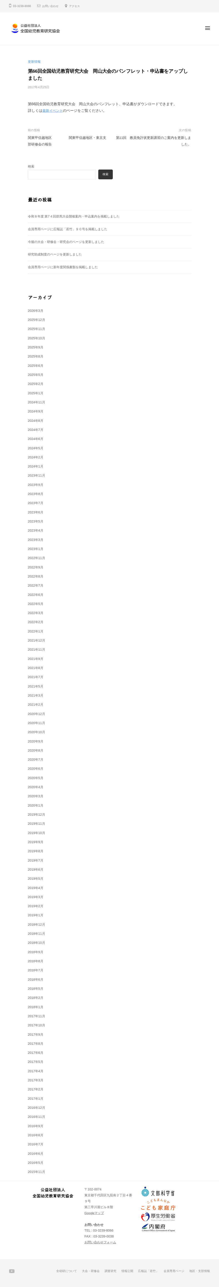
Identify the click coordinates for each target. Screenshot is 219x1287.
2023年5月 (35, 521)
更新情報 (34, 61)
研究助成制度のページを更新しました (55, 254)
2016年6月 (35, 1153)
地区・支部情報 (199, 1271)
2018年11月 (36, 933)
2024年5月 (35, 448)
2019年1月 (35, 915)
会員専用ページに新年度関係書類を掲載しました (63, 267)
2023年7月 (35, 503)
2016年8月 (35, 1135)
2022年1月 (35, 631)
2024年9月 (35, 411)
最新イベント (53, 110)
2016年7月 (35, 1144)
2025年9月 (35, 347)
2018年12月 (36, 924)
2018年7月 (35, 970)
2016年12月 (36, 1108)
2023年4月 (35, 530)
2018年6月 (35, 979)
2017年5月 (35, 1062)
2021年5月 (35, 686)
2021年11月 (36, 649)
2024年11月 (36, 402)
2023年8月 (35, 494)
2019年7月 (35, 860)
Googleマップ (94, 1213)
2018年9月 (35, 952)
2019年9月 (35, 842)
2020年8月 (35, 750)
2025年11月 (36, 329)
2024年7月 (35, 430)
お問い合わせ (51, 6)
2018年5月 (35, 988)
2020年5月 (35, 778)
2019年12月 (36, 814)
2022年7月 (35, 585)
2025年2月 (35, 384)
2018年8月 (35, 961)
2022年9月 (35, 567)
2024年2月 (35, 457)
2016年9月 (35, 1126)
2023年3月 (35, 540)
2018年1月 (35, 1007)
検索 (31, 166)
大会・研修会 (83, 1271)
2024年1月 (35, 466)
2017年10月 (36, 1025)
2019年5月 (35, 878)
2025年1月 (35, 393)
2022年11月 (36, 558)
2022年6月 (35, 595)
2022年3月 (35, 613)
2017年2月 (35, 1089)
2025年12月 (36, 320)
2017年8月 (35, 1043)
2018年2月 (35, 998)
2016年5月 (35, 1163)
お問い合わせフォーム (100, 1242)
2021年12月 (36, 640)
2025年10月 (36, 338)
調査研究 (104, 1271)
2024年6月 (35, 439)
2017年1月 (35, 1098)
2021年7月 (35, 677)
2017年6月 (35, 1053)
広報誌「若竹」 (144, 1271)
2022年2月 (35, 622)
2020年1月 (35, 805)
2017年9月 (35, 1034)
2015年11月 (36, 1172)
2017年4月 (35, 1071)
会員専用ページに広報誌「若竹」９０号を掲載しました (67, 229)
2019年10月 (36, 833)
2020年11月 (36, 723)
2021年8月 (35, 668)
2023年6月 (35, 512)
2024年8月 (35, 420)
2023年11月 (36, 475)
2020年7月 (35, 759)
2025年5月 (35, 375)
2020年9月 (35, 741)
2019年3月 (35, 897)
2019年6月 (35, 869)
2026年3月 (35, 310)
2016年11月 (36, 1117)
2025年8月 (35, 356)
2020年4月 (35, 787)
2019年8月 (35, 851)
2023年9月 (35, 485)
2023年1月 (35, 549)
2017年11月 (36, 1016)
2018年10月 (36, 943)
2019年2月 (35, 906)
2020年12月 (36, 714)
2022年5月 (35, 604)
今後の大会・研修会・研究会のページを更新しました (66, 242)
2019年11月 (36, 823)
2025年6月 (35, 365)
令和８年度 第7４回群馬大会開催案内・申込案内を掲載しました (74, 216)
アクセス (76, 6)
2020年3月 (35, 796)
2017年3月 (35, 1080)
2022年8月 (35, 576)
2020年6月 (35, 768)
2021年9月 (35, 659)
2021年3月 (35, 695)
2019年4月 (35, 888)
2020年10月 (36, 732)
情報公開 (122, 1271)
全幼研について (58, 1271)
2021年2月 (35, 704)
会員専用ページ (171, 1271)
